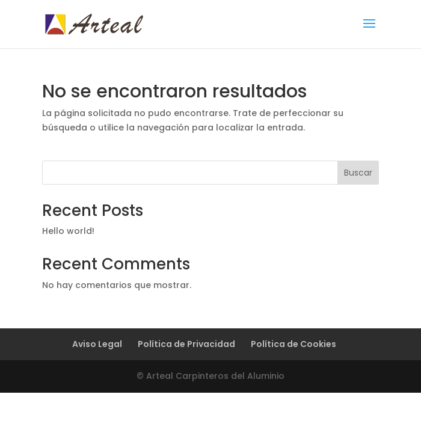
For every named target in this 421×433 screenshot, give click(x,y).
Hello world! (68, 231)
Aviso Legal (97, 344)
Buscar (358, 173)
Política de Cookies (293, 344)
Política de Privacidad (186, 344)
